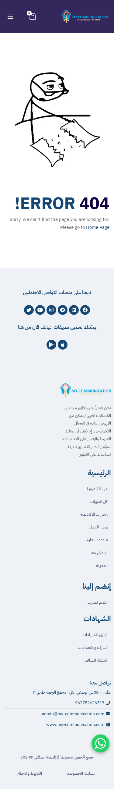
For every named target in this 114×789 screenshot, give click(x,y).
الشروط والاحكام (29, 773)
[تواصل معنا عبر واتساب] (100, 743)
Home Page (97, 227)
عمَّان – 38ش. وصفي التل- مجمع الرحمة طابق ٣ (72, 692)
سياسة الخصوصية (80, 773)
